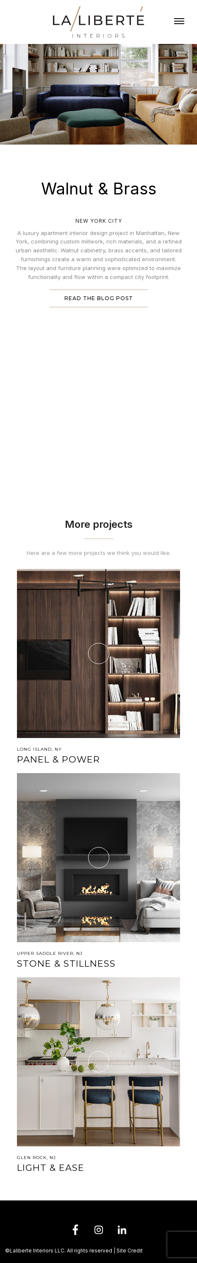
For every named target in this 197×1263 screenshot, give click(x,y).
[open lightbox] (98, 351)
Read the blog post (98, 298)
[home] (98, 22)
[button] (179, 22)
